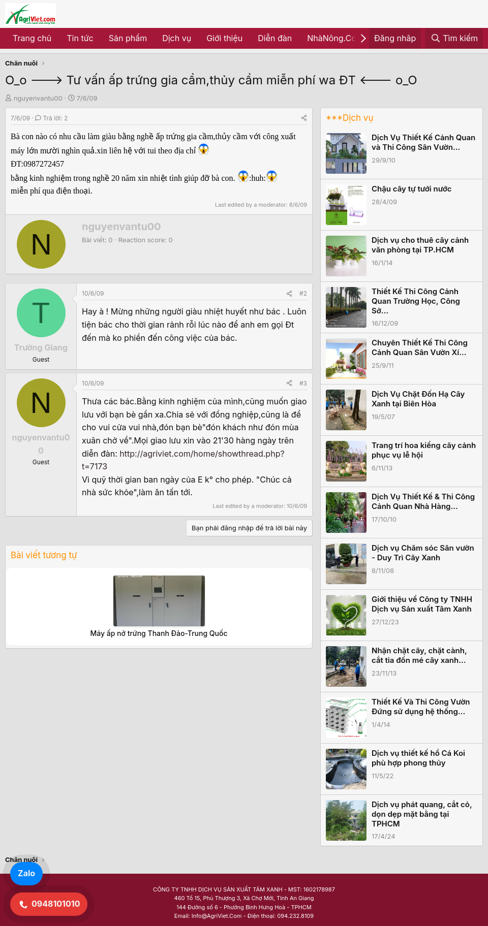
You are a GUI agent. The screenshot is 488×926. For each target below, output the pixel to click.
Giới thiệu (224, 38)
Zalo (26, 873)
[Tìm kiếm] (454, 38)
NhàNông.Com (335, 38)
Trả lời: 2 (51, 118)
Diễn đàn (275, 38)
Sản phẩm (128, 38)
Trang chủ (32, 38)
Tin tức (80, 38)
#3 (303, 383)
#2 (303, 293)
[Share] (304, 118)
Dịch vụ (176, 38)
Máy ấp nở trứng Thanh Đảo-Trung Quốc (158, 633)
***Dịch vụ (349, 118)
